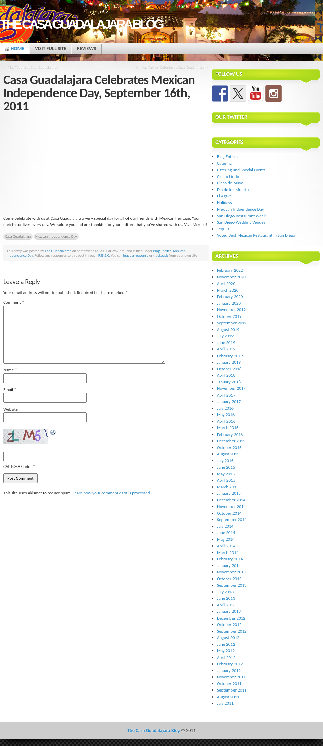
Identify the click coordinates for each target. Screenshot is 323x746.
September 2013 (231, 585)
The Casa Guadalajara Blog (81, 24)
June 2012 (226, 644)
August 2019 (228, 329)
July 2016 (225, 408)
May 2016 (226, 414)
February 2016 (230, 434)
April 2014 (226, 545)
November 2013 (231, 571)
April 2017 (226, 395)
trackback (160, 255)
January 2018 (229, 381)
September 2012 (231, 631)
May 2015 (226, 473)
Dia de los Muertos (233, 189)
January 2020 (229, 303)
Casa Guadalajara (18, 236)
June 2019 (226, 342)
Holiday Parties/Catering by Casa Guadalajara (170, 67)
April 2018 (226, 375)
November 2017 (231, 388)
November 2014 (231, 506)
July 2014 (225, 526)
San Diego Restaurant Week (241, 215)
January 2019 (229, 362)
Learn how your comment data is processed (111, 492)
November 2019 (231, 309)
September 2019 (231, 322)
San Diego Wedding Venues (241, 222)
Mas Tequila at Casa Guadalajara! (33, 67)
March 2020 (227, 290)
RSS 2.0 (103, 255)
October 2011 (229, 683)
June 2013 (226, 598)
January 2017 (229, 401)
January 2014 (229, 565)
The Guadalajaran (58, 250)
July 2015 (225, 460)
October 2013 (229, 578)
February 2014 (230, 558)
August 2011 (228, 696)
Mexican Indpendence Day (240, 209)
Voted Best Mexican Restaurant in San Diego (256, 235)
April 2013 (226, 604)
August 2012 (228, 637)
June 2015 (226, 467)
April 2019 (226, 348)
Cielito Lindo (228, 176)
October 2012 (229, 624)
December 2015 (231, 440)
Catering (224, 163)
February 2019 (230, 355)
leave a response (135, 255)
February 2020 (230, 296)
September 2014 (231, 519)
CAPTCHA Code (16, 466)
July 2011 (225, 703)
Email (9, 389)
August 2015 (228, 453)
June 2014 (226, 532)
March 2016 (227, 427)
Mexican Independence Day (56, 236)
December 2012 (231, 618)
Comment (13, 302)
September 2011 (231, 690)
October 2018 (229, 368)
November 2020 (231, 276)
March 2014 (227, 552)
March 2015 (227, 486)
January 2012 (229, 670)
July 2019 (225, 335)
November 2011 (231, 676)
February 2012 (230, 663)
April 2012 (226, 657)
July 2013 (225, 591)
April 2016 (226, 421)
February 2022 (230, 270)
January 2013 (229, 611)
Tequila (223, 228)
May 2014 (226, 539)
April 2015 (226, 480)
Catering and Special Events (241, 169)
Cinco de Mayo (230, 182)
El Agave (224, 195)
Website (10, 409)
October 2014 (229, 513)
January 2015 (229, 493)
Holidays (224, 202)
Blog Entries (162, 250)
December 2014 (231, 499)
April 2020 (226, 283)
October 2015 (229, 447)
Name (10, 369)
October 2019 (229, 316)
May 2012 (226, 650)
